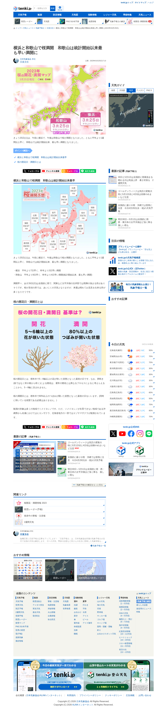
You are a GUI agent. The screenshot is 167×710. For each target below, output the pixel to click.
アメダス (140, 90)
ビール (85, 619)
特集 (138, 612)
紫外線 (76, 623)
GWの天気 (126, 614)
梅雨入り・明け (126, 620)
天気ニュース (144, 15)
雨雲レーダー (21, 619)
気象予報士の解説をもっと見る (90, 485)
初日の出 (126, 650)
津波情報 (51, 609)
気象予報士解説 (144, 601)
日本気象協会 (32, 695)
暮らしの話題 (142, 605)
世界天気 (19, 605)
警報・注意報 (53, 601)
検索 (53, 8)
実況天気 (36, 609)
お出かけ (77, 612)
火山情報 (51, 612)
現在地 (60, 10)
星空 (76, 616)
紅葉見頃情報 (126, 632)
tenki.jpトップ (127, 2)
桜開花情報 (126, 608)
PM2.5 (149, 90)
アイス (85, 616)
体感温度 (77, 626)
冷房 (84, 612)
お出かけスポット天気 (106, 634)
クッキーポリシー (113, 695)
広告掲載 (130, 695)
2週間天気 (20, 612)
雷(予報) (19, 634)
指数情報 (92, 15)
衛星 (113, 90)
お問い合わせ (144, 695)
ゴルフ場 (101, 619)
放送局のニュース (143, 609)
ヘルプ (151, 2)
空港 (99, 609)
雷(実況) (36, 616)
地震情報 (51, 605)
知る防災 (51, 619)
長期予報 (19, 616)
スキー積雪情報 (126, 644)
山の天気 (101, 601)
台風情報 (51, 616)
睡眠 (76, 634)
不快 (84, 609)
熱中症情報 (126, 626)
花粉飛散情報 (126, 602)
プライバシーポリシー (90, 695)
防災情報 (57, 15)
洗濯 (76, 605)
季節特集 (127, 15)
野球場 (100, 612)
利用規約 (71, 695)
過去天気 (36, 612)
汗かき (85, 605)
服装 (76, 609)
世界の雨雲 (20, 630)
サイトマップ (140, 2)
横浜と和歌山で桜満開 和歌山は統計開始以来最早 (42, 157)
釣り (99, 630)
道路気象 (19, 637)
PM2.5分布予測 (22, 626)
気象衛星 (66, 605)
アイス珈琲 (87, 623)
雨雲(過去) (37, 601)
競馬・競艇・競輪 (104, 626)
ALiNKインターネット (50, 695)
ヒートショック (126, 638)
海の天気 (101, 605)
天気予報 (22, 15)
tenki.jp (22, 9)
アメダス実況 (38, 605)
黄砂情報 (19, 641)
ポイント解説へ (22, 150)
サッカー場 (102, 616)
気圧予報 (19, 609)
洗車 (76, 630)
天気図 (75, 15)
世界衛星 (66, 609)
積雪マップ (20, 623)
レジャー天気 (109, 15)
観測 (40, 15)
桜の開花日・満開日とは (29, 162)
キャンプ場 (102, 623)
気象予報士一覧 (99, 546)
